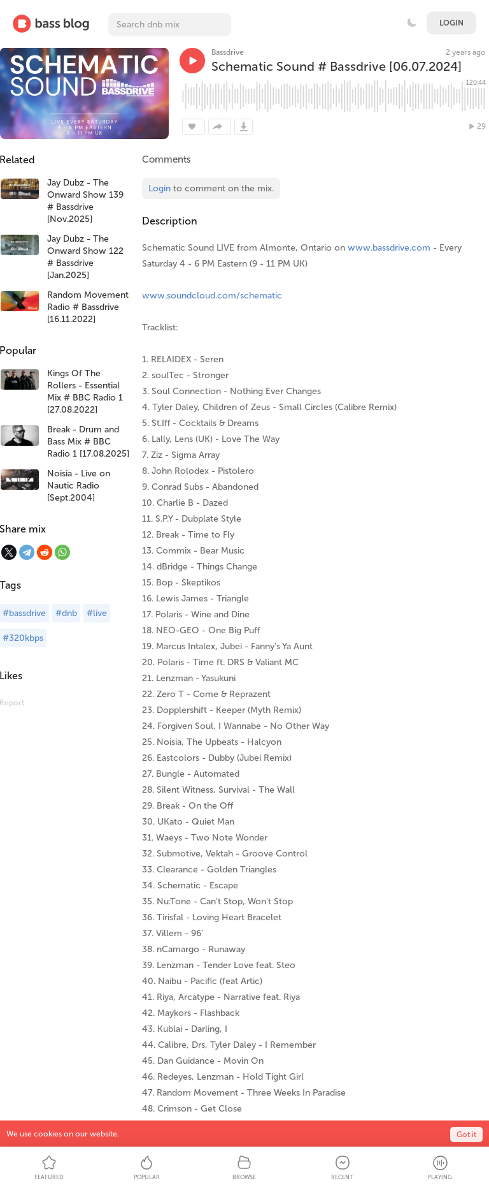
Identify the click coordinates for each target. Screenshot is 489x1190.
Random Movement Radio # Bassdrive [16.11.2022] (88, 307)
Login (451, 22)
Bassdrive (227, 52)
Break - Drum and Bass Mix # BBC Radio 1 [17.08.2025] (88, 441)
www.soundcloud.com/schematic (212, 295)
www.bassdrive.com (389, 247)
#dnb (66, 613)
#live (97, 613)
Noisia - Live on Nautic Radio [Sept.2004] (78, 485)
